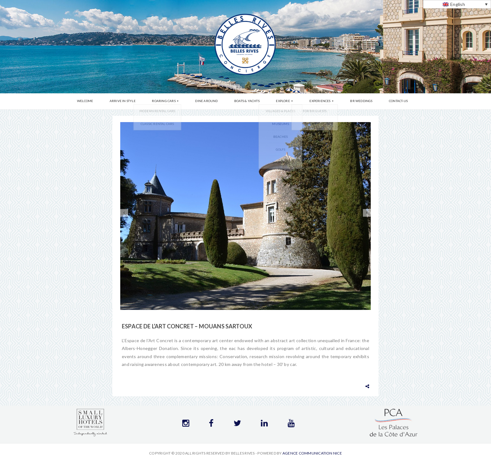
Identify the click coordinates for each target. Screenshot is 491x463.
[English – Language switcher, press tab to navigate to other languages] (457, 4)
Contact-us (383, 102)
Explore (279, 102)
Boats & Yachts (247, 102)
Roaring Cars (171, 102)
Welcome (100, 102)
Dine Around (210, 102)
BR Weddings (350, 102)
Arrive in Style (134, 102)
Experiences (312, 102)
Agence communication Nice (312, 453)
